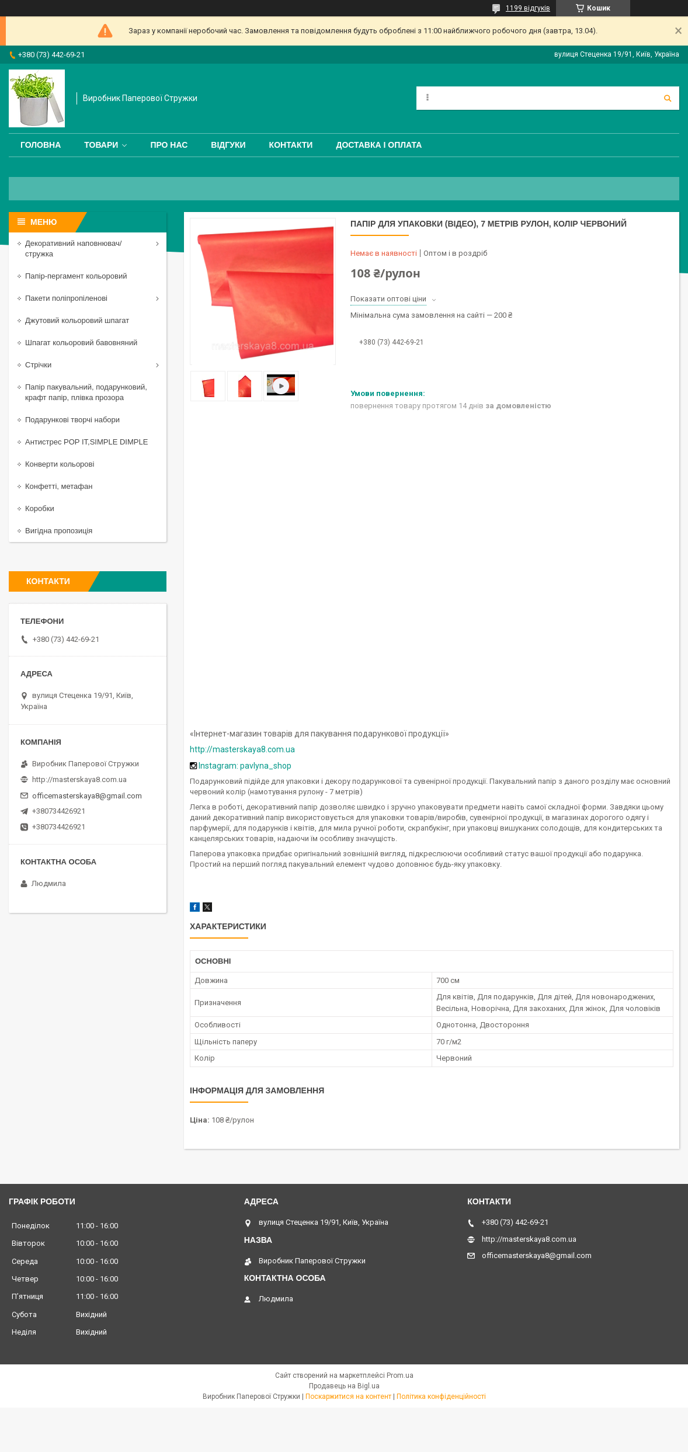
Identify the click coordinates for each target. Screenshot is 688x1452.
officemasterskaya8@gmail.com (87, 795)
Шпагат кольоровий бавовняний (81, 342)
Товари (101, 145)
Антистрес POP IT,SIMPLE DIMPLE (86, 441)
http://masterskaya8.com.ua (242, 749)
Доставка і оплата (379, 145)
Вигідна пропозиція (58, 530)
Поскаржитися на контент (348, 1396)
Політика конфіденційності (441, 1396)
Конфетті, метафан (58, 486)
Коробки (39, 508)
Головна (40, 145)
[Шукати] (667, 98)
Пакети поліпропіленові (66, 298)
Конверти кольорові (59, 464)
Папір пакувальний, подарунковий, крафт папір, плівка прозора (86, 392)
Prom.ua (400, 1375)
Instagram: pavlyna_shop (245, 765)
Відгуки (228, 145)
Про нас (168, 145)
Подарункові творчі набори (72, 419)
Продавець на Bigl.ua (344, 1386)
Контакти (291, 145)
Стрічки (38, 364)
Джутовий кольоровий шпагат (77, 320)
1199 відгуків (528, 8)
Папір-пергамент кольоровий (76, 276)
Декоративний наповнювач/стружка (73, 248)
